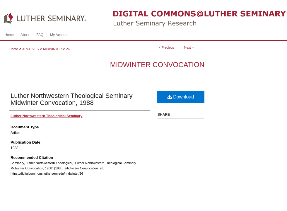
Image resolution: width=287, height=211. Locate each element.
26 (68, 49)
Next (187, 47)
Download (181, 96)
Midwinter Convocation (157, 65)
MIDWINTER (52, 49)
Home (13, 49)
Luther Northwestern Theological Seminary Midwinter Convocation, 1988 (72, 99)
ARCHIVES (30, 49)
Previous (168, 47)
